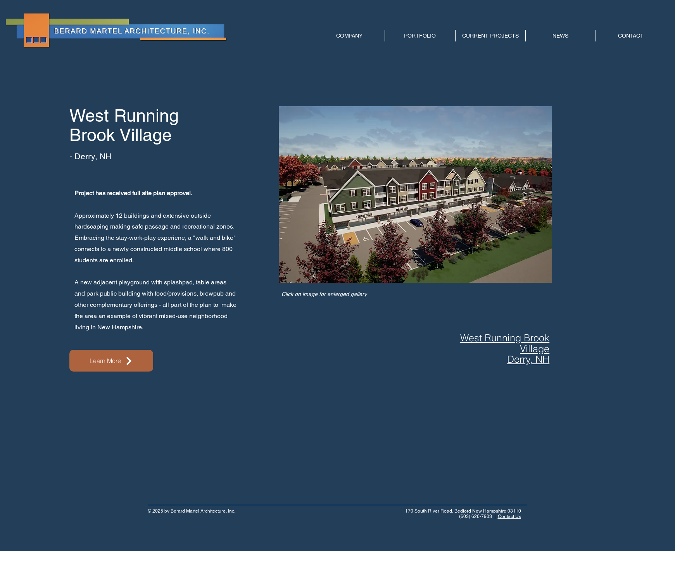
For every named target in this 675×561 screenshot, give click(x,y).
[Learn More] (111, 361)
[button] (415, 194)
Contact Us (509, 516)
